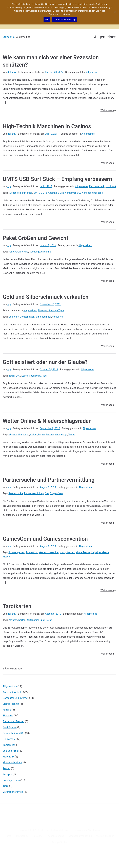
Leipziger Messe (100, 551)
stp (9, 186)
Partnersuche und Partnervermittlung (49, 479)
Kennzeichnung (56, 834)
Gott (18, 374)
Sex (47, 492)
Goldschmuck (27, 316)
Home (8, 834)
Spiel (42, 618)
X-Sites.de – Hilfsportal (50, 828)
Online (33, 433)
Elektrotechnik (96, 186)
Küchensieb (15, 192)
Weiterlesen (108, 110)
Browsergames (17, 551)
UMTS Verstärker (67, 192)
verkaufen (57, 316)
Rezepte (7, 772)
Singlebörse (56, 492)
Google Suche (59, 840)
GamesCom (32, 551)
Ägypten (13, 618)
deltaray (11, 71)
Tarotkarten (17, 605)
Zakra (80, 828)
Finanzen (42, 309)
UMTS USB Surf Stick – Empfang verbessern (57, 179)
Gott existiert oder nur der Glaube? (45, 361)
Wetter (71, 433)
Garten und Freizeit (13, 719)
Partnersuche (16, 492)
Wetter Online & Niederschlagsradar (47, 420)
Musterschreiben (12, 760)
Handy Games (67, 551)
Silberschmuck (43, 316)
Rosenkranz (35, 374)
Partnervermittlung (34, 492)
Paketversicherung (18, 251)
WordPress (94, 828)
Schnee (50, 433)
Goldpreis (14, 316)
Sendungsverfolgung (40, 251)
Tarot (49, 618)
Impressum (22, 834)
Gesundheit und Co (13, 731)
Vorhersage (61, 433)
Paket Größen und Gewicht (35, 237)
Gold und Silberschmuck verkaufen (45, 296)
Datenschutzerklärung (80, 834)
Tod (45, 374)
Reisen (6, 766)
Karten (21, 618)
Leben (25, 374)
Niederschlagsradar (19, 433)
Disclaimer (38, 834)
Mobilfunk (111, 186)
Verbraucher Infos (13, 790)
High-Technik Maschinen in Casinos (47, 126)
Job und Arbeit (11, 749)
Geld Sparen (9, 725)
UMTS (36, 192)
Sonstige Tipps (56, 309)
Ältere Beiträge (13, 667)
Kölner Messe (83, 551)
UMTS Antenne (49, 192)
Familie (7, 708)
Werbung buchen (105, 834)
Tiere (5, 784)
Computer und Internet (15, 696)
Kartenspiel (33, 618)
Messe (6, 555)
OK (46, 19)
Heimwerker (9, 737)
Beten (12, 374)
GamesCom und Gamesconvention (45, 537)
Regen (41, 433)
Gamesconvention (49, 551)
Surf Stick (27, 192)
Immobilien (9, 743)
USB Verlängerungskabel (90, 192)
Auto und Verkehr (12, 690)
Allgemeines (92, 71)
